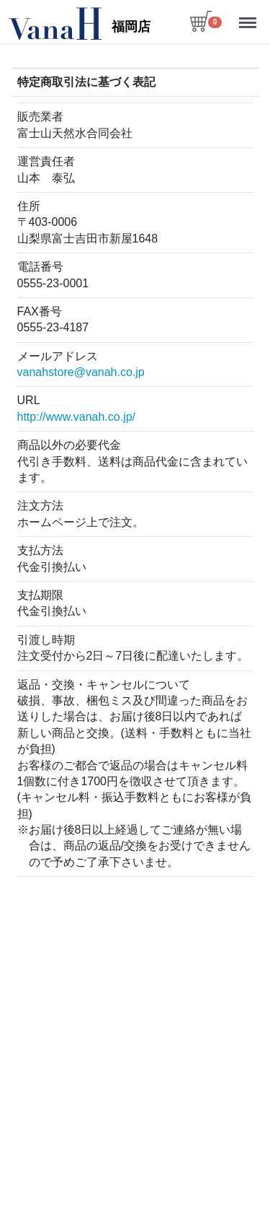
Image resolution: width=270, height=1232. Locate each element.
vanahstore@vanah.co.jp (80, 372)
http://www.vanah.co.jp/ (76, 417)
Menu (249, 16)
